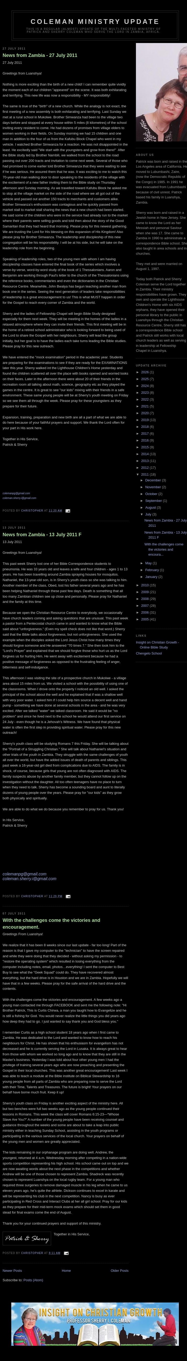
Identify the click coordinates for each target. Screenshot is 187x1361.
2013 (145, 461)
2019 (145, 420)
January (151, 577)
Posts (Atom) (33, 1280)
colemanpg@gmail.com (16, 493)
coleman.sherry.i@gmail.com (19, 498)
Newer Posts (12, 1271)
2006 (145, 612)
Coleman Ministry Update (95, 21)
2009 (145, 592)
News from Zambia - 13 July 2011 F (42, 534)
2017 (145, 433)
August (151, 507)
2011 (145, 474)
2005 (145, 619)
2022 (145, 399)
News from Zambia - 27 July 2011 (40, 55)
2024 (145, 386)
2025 (145, 379)
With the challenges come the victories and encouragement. (51, 923)
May (149, 563)
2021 (145, 406)
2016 (145, 440)
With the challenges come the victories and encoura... (163, 549)
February (152, 570)
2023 (145, 393)
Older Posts (120, 1271)
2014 (145, 454)
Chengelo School (149, 653)
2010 (145, 585)
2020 (145, 413)
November (153, 487)
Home (66, 1271)
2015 (145, 447)
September (154, 501)
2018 (145, 427)
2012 (145, 468)
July (148, 514)
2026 (145, 372)
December (153, 480)
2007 (145, 606)
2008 (145, 599)
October (151, 494)
